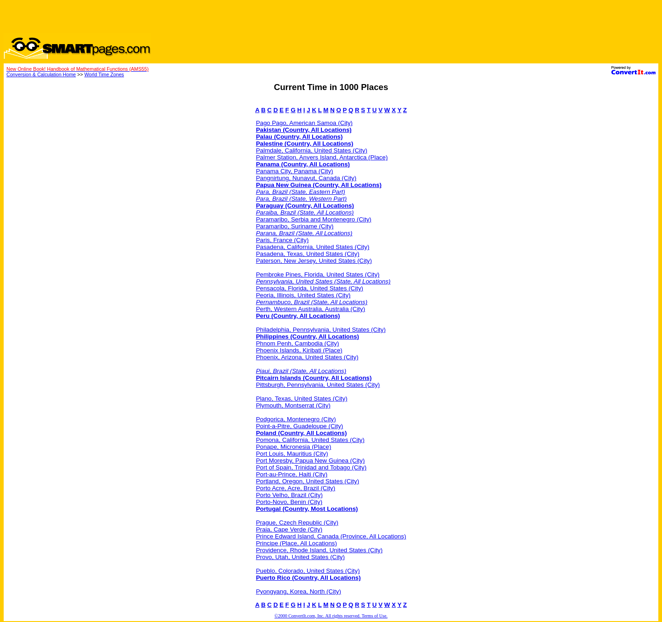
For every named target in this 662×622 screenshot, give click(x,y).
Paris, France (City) (282, 240)
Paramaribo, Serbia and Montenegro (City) (313, 219)
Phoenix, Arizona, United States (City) (307, 357)
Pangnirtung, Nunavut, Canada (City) (306, 178)
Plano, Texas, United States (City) (302, 398)
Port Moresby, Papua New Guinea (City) (310, 460)
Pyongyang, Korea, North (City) (298, 591)
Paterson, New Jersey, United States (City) (314, 260)
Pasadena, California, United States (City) (313, 246)
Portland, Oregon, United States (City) (307, 481)
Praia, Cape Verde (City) (289, 529)
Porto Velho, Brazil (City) (289, 495)
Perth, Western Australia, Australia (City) (310, 308)
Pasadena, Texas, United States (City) (308, 253)
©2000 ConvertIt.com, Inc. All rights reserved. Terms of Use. (331, 615)
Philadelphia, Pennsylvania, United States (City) (321, 329)
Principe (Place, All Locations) (296, 543)
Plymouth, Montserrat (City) (293, 405)
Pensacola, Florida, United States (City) (309, 288)
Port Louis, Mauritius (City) (292, 453)
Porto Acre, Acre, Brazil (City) (296, 488)
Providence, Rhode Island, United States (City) (319, 550)
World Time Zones (104, 74)
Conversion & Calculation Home (41, 74)
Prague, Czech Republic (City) (297, 522)
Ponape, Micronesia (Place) (293, 446)
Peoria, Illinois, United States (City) (303, 295)
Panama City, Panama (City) (294, 171)
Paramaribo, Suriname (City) (295, 226)
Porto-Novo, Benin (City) (289, 501)
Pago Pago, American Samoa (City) (304, 122)
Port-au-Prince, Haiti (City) (292, 474)
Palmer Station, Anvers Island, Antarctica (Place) (322, 157)
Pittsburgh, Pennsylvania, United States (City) (318, 384)
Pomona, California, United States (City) (310, 439)
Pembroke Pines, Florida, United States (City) (318, 274)
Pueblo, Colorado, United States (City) (308, 570)
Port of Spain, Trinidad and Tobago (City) (311, 467)
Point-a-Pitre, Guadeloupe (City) (299, 426)
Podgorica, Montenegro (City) (296, 419)
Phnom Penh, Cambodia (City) (297, 343)
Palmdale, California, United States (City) (311, 150)
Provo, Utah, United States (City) (300, 557)
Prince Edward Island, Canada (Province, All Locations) (331, 536)
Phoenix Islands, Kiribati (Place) (299, 350)
